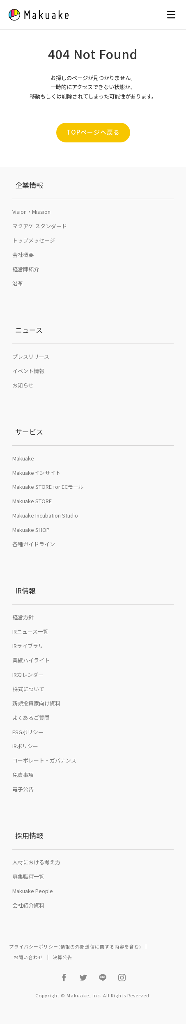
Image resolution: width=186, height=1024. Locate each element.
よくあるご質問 (31, 718)
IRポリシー (25, 746)
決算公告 (62, 957)
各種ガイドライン (33, 544)
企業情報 (29, 185)
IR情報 (25, 590)
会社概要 (23, 255)
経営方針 (23, 617)
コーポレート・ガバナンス (44, 760)
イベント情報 (28, 371)
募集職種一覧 (28, 876)
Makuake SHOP (31, 530)
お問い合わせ (28, 957)
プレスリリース (30, 356)
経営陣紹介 (25, 269)
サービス (29, 431)
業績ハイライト (31, 660)
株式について (28, 689)
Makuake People (32, 891)
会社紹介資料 (28, 905)
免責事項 (23, 775)
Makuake (23, 458)
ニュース (29, 330)
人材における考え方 (36, 862)
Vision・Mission (31, 211)
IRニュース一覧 (30, 631)
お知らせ (23, 385)
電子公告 (23, 789)
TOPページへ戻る (93, 132)
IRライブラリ (28, 646)
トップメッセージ (33, 240)
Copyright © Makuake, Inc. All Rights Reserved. (93, 995)
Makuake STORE (32, 501)
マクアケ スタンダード (39, 226)
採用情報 (29, 835)
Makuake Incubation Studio (45, 515)
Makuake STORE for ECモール (48, 486)
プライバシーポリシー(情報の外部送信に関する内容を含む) (75, 946)
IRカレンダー (28, 674)
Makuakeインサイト (36, 472)
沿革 (17, 283)
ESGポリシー (28, 732)
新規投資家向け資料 (36, 703)
